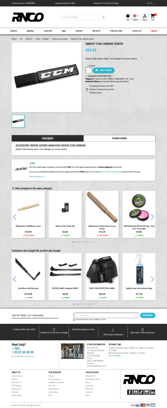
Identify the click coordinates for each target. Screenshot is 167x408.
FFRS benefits (16, 386)
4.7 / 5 (151, 3)
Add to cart (103, 70)
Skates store (16, 389)
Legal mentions (17, 376)
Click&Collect (53, 392)
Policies (15, 379)
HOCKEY (79, 31)
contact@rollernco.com (96, 366)
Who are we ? (16, 382)
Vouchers (89, 392)
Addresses (89, 389)
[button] (14, 217)
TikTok (141, 392)
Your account (92, 372)
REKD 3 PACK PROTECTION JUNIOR (102, 288)
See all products (38, 176)
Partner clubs (16, 395)
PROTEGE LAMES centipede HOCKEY (65, 288)
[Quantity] (88, 70)
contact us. (30, 356)
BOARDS (30, 31)
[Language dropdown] (136, 17)
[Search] (83, 17)
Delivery (51, 376)
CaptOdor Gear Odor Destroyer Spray (139, 288)
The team (15, 392)
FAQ (127, 19)
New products (54, 389)
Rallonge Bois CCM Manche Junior (28, 226)
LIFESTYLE (136, 31)
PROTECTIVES (116, 31)
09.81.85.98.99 (23, 352)
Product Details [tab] (119, 138)
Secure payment (54, 379)
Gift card (52, 386)
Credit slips (89, 386)
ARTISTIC (96, 31)
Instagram (146, 392)
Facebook (129, 392)
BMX (64, 31)
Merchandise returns (92, 379)
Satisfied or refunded (56, 382)
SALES (154, 31)
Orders (87, 382)
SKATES (13, 31)
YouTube (135, 392)
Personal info (90, 376)
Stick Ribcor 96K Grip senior (28, 288)
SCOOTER (48, 31)
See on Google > (115, 355)
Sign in (87, 395)
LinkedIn (152, 392)
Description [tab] (47, 138)
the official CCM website (111, 172)
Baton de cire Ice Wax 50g (65, 226)
